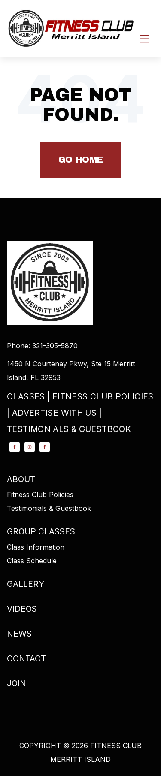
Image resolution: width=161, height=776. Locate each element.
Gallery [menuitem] (25, 584)
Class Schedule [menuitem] (32, 560)
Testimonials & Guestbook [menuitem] (69, 429)
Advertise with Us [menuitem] (54, 413)
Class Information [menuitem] (35, 547)
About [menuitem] (21, 479)
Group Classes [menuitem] (41, 532)
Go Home (80, 159)
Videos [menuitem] (22, 609)
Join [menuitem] (16, 683)
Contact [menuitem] (26, 659)
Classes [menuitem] (26, 397)
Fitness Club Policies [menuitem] (103, 397)
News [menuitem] (19, 634)
